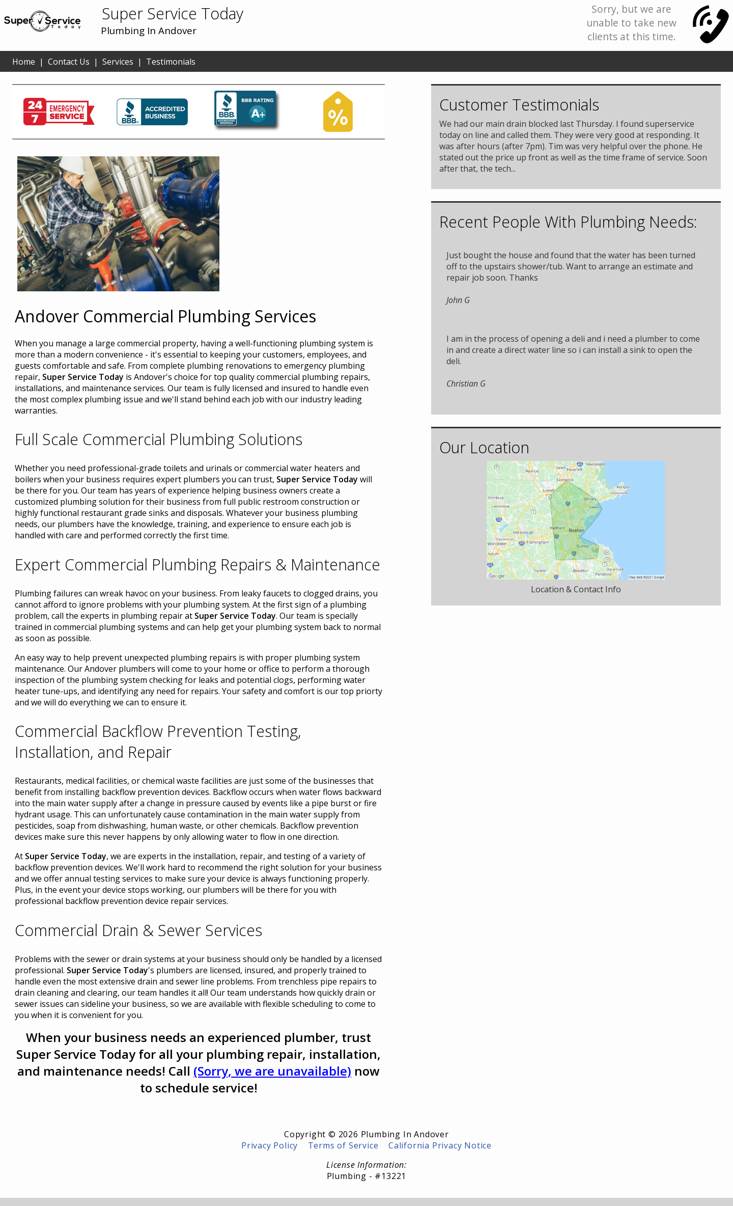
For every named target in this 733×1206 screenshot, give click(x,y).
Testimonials (170, 61)
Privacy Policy (269, 1145)
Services (117, 61)
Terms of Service (343, 1145)
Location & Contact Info (576, 589)
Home (23, 61)
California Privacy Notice (440, 1145)
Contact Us (69, 61)
